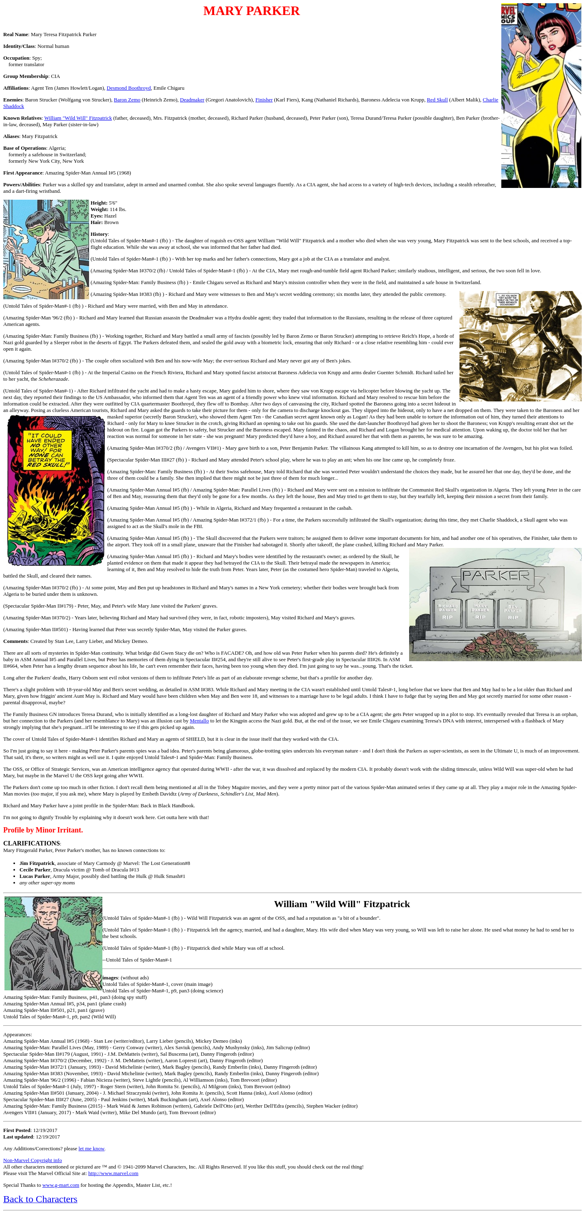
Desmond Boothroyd (129, 88)
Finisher (264, 100)
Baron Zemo (127, 100)
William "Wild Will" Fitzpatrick (78, 118)
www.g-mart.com (60, 1185)
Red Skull (437, 100)
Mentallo (199, 721)
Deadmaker (192, 100)
